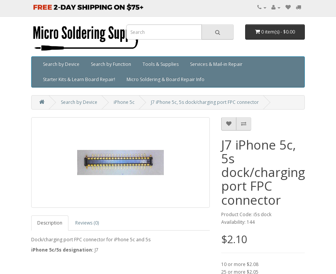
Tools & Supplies (161, 64)
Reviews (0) (87, 223)
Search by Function (111, 64)
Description (49, 223)
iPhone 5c (124, 102)
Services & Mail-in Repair (216, 64)
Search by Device (61, 64)
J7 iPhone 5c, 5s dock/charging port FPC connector (205, 102)
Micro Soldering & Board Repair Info (165, 79)
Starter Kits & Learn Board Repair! (79, 79)
